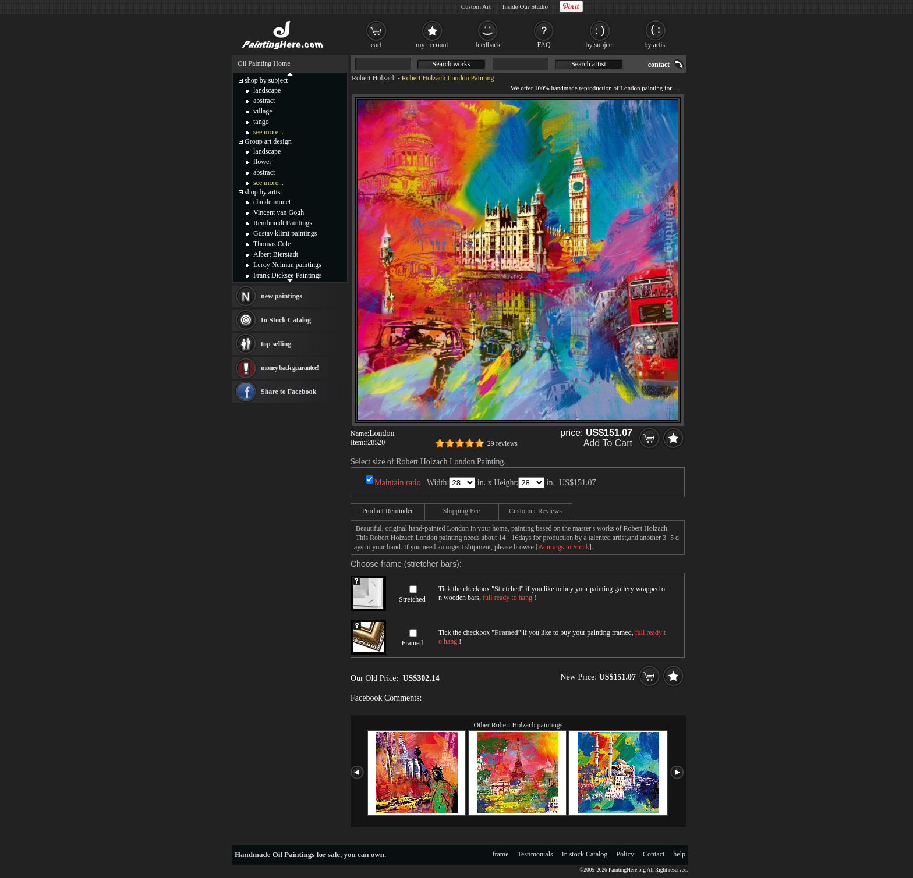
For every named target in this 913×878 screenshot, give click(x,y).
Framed (412, 643)
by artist (656, 45)
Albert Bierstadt (275, 254)
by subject (600, 45)
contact (659, 65)
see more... (268, 132)
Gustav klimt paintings (285, 233)
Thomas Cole (272, 244)
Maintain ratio (397, 482)
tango (261, 122)
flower (262, 162)
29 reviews (502, 443)
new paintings (281, 296)
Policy (625, 854)
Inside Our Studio (525, 6)
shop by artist (263, 192)
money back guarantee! (290, 368)
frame (501, 854)
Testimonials (535, 854)
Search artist (588, 64)
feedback (487, 45)
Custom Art (476, 6)
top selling (276, 344)
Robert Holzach (374, 78)
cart (376, 45)
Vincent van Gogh (278, 212)
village (263, 111)
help (679, 854)
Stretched (412, 599)
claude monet (272, 202)
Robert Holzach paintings (527, 725)
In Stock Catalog (286, 320)
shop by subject (266, 80)
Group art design (268, 141)
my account (432, 45)
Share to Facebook (288, 392)
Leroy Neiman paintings (287, 265)
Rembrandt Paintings (282, 223)
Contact (653, 854)
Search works (451, 64)
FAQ (543, 45)
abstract (264, 101)
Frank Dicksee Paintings (287, 275)
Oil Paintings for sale (306, 854)
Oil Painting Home (264, 63)
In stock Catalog (585, 854)
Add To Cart (607, 443)
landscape (267, 90)
